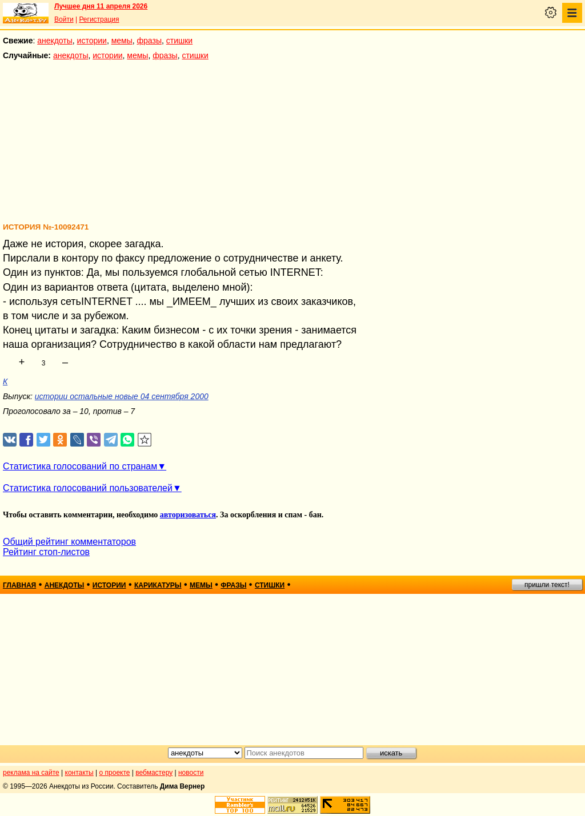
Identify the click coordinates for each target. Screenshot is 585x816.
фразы (149, 40)
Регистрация (99, 19)
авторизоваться (188, 514)
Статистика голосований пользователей (88, 488)
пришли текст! (547, 585)
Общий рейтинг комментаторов (69, 541)
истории (92, 40)
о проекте (114, 773)
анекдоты (55, 40)
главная (19, 585)
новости (190, 773)
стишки (179, 40)
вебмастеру (154, 773)
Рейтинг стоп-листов (46, 552)
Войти (64, 19)
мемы (122, 40)
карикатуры (158, 585)
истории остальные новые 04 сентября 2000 (122, 396)
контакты (79, 773)
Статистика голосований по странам (80, 466)
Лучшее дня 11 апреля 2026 (100, 6)
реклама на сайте (31, 773)
